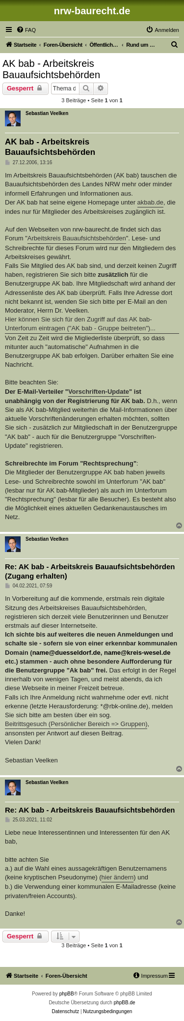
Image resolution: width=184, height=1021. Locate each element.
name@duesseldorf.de (66, 652)
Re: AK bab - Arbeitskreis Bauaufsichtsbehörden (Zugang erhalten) (90, 571)
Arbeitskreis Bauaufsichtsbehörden (76, 238)
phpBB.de (124, 1002)
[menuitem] (26, 30)
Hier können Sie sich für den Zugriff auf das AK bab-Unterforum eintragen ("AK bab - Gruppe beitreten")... (80, 324)
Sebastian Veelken (47, 113)
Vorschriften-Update (98, 391)
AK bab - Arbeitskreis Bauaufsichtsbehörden (51, 69)
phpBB (66, 993)
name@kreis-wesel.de (137, 652)
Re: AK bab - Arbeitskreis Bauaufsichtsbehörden (90, 810)
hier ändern (118, 877)
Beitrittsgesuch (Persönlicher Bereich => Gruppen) (76, 724)
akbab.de (150, 202)
